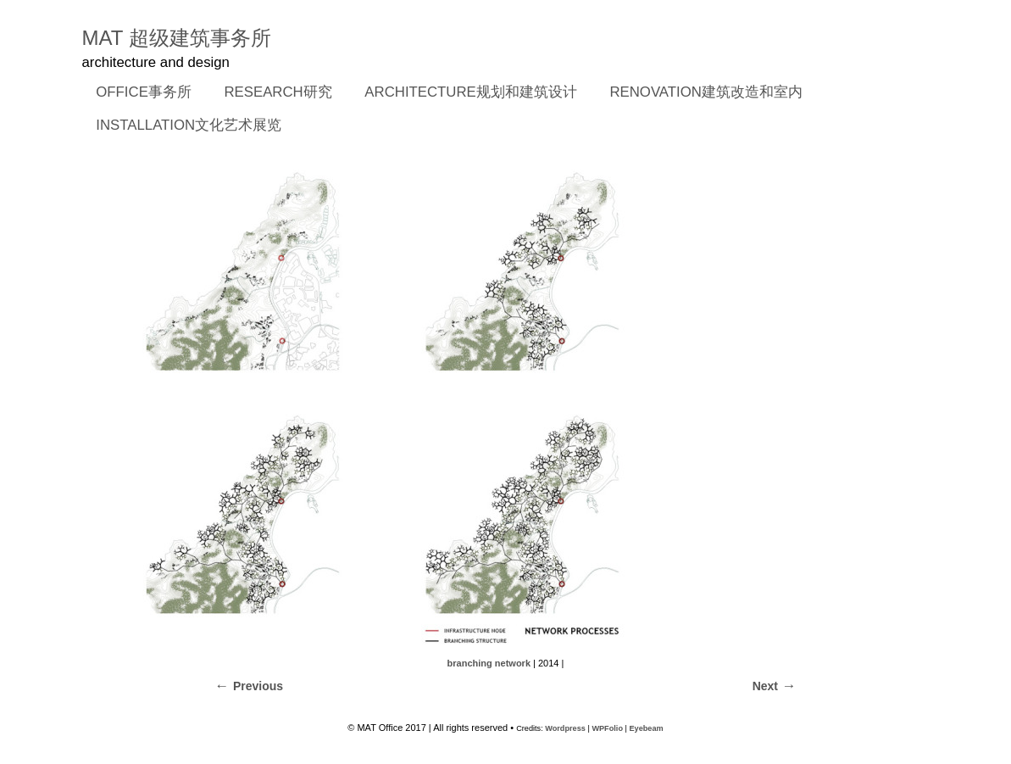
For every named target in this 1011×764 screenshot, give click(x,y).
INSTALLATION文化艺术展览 (188, 125)
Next (765, 686)
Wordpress (565, 728)
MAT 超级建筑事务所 (176, 37)
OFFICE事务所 (139, 93)
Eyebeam (646, 728)
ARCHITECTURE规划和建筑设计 (470, 92)
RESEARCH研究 (273, 93)
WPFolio (607, 728)
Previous (258, 686)
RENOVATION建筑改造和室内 (705, 92)
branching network (488, 663)
